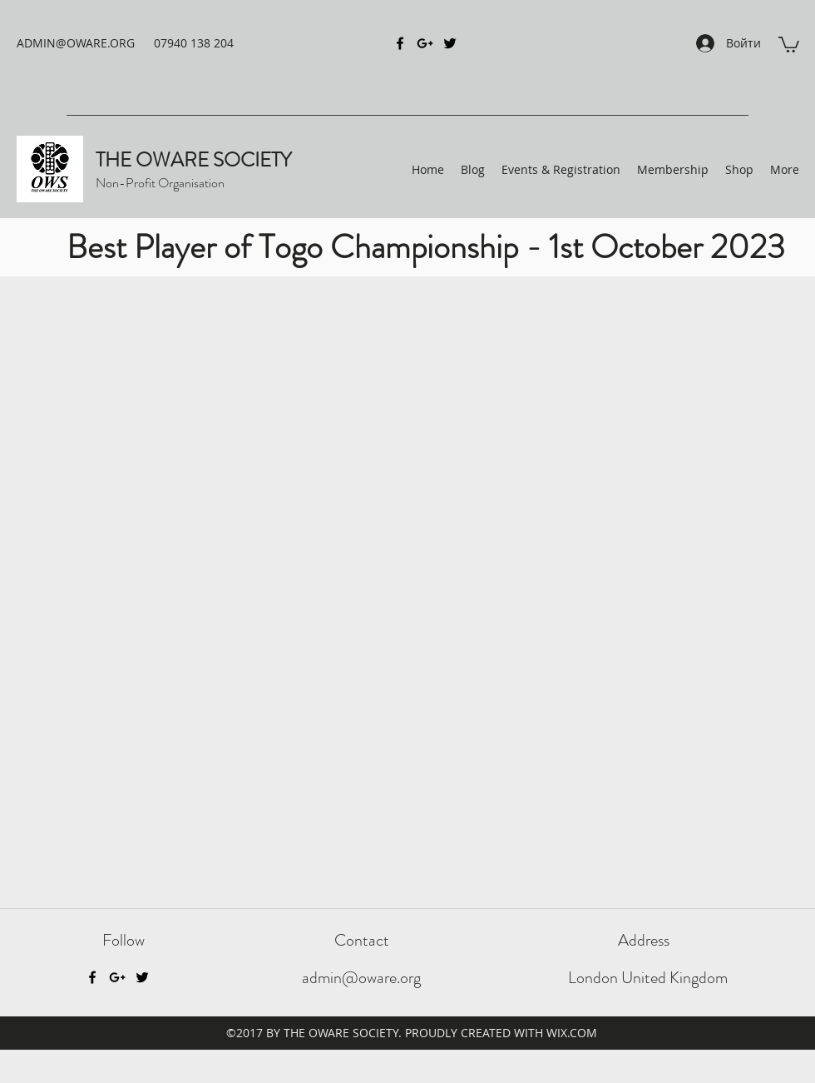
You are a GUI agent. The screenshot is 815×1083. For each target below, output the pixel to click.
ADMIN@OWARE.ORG (76, 43)
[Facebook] (92, 977)
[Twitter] (142, 977)
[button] (788, 43)
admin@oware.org (361, 978)
